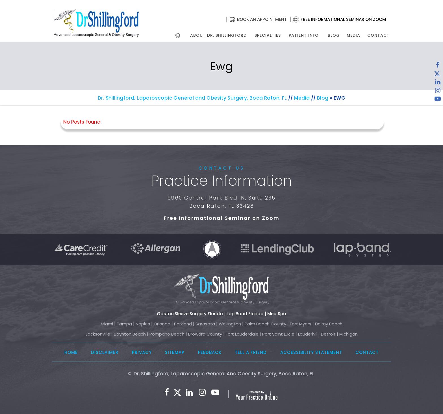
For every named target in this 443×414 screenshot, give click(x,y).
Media (353, 35)
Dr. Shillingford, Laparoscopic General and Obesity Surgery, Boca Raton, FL (192, 98)
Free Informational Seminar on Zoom (343, 19)
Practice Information (221, 181)
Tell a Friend (251, 352)
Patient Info (304, 35)
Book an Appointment (262, 19)
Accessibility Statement (311, 352)
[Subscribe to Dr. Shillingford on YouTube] (438, 100)
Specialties (267, 35)
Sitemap (174, 352)
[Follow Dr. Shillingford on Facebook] (438, 66)
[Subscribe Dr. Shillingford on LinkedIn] (438, 83)
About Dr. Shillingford (218, 35)
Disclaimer (104, 352)
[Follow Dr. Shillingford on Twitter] (437, 75)
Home (71, 352)
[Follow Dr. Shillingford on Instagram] (438, 91)
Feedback (210, 352)
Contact (378, 35)
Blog (334, 35)
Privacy (142, 352)
